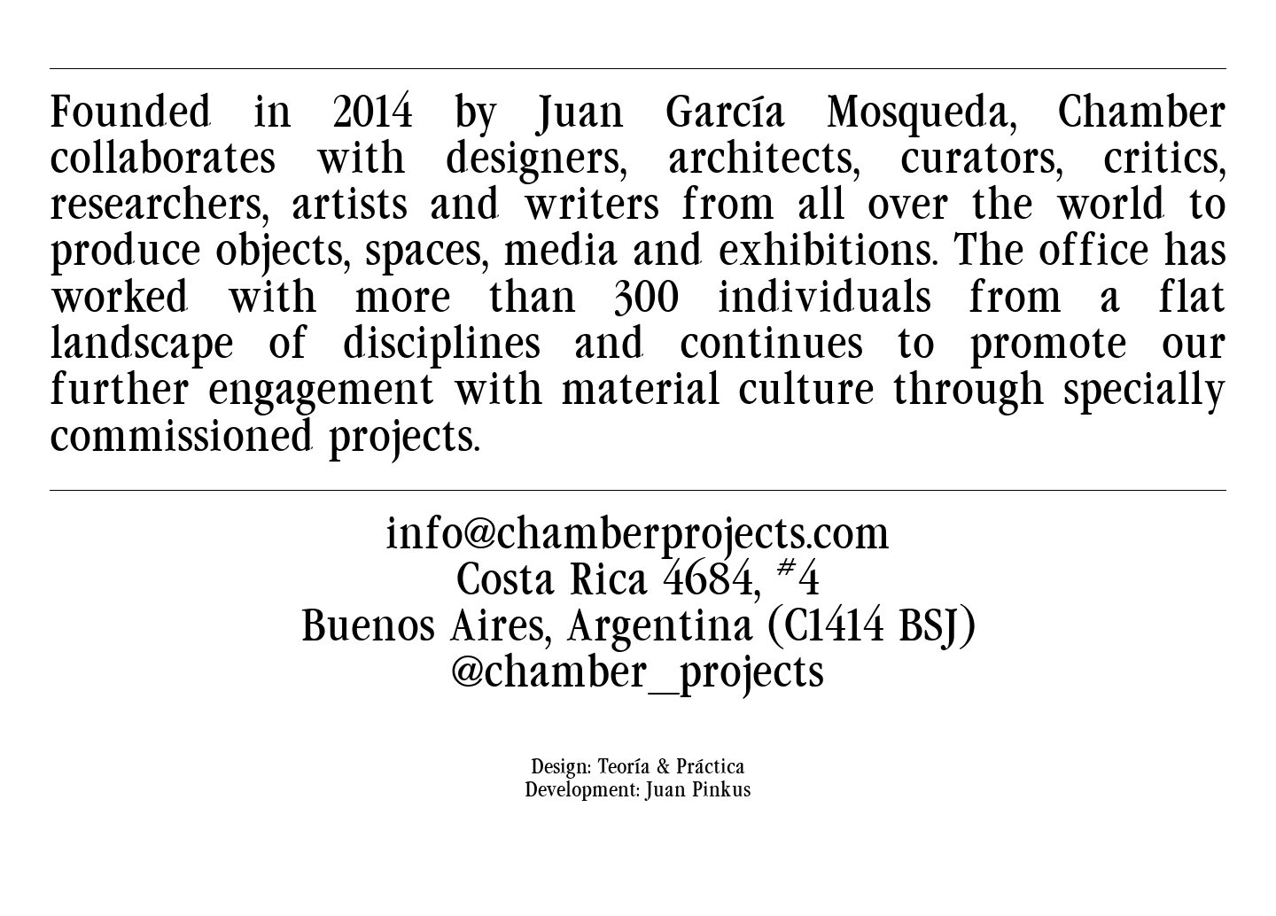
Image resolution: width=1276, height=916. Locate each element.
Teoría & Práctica (671, 796)
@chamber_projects (637, 702)
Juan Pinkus (698, 819)
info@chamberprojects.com (638, 563)
